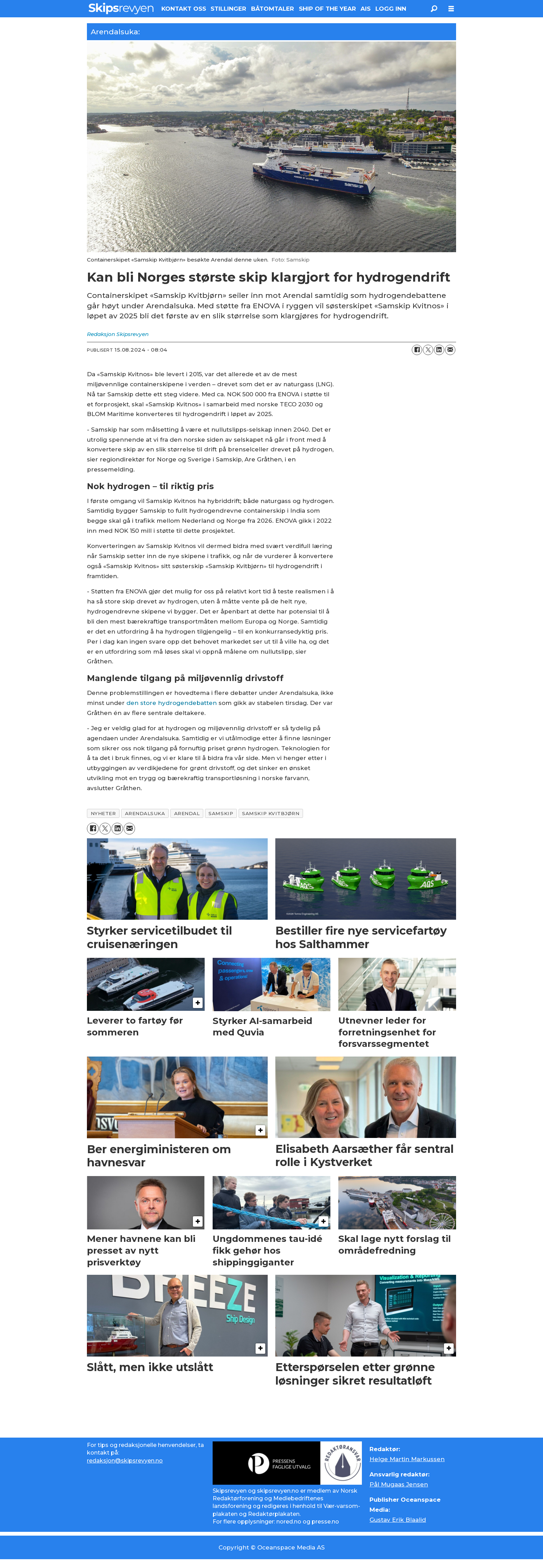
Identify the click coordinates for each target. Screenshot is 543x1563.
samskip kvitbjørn (270, 813)
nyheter (103, 813)
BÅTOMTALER (272, 8)
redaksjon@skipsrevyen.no (125, 1460)
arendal (187, 813)
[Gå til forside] (121, 8)
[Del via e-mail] (450, 350)
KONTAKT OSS (183, 8)
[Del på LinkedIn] (439, 350)
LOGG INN (390, 8)
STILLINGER (228, 8)
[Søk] (434, 8)
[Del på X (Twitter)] (428, 350)
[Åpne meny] (451, 8)
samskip (220, 813)
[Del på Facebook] (417, 350)
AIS (365, 8)
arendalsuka (145, 813)
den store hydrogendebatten (171, 702)
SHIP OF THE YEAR (327, 8)
